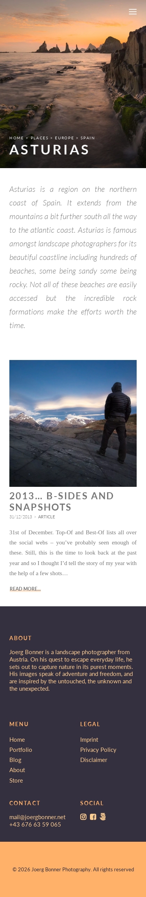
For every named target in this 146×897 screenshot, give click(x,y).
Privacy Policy (98, 749)
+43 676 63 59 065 (35, 824)
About (17, 769)
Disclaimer (93, 759)
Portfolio (20, 749)
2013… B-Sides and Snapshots (61, 508)
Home (17, 739)
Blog (15, 759)
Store (16, 780)
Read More (23, 596)
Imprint (89, 739)
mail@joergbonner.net (37, 816)
